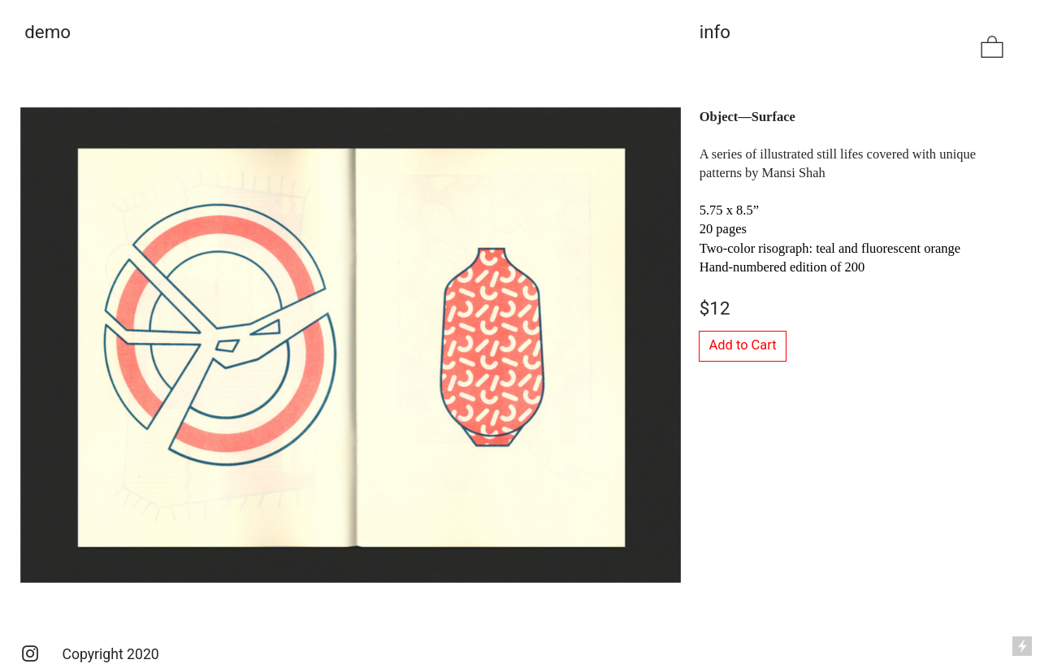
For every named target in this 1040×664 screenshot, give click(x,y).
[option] (350, 345)
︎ (992, 48)
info (715, 31)
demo (49, 31)
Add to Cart (743, 345)
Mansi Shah (794, 172)
